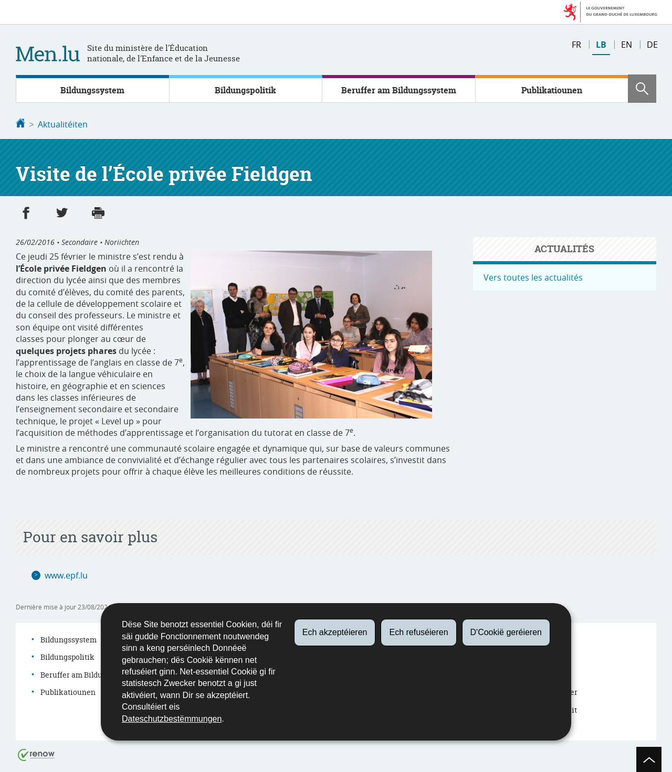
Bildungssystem (92, 90)
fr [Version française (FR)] (576, 44)
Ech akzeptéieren (335, 632)
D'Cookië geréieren (506, 632)
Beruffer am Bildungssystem (398, 90)
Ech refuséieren (418, 632)
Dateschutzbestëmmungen (172, 718)
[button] (642, 88)
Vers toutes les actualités (533, 276)
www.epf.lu (66, 574)
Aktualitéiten (63, 124)
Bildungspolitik (245, 90)
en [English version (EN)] (626, 44)
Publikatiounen (551, 90)
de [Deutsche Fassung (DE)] (652, 44)
